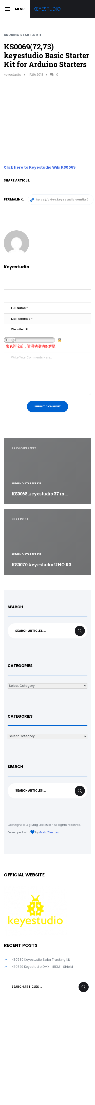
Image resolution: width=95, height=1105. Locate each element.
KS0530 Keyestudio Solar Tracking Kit (41, 959)
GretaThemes (49, 832)
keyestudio (12, 74)
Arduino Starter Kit (23, 35)
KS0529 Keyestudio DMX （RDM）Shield (42, 967)
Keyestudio (47, 9)
